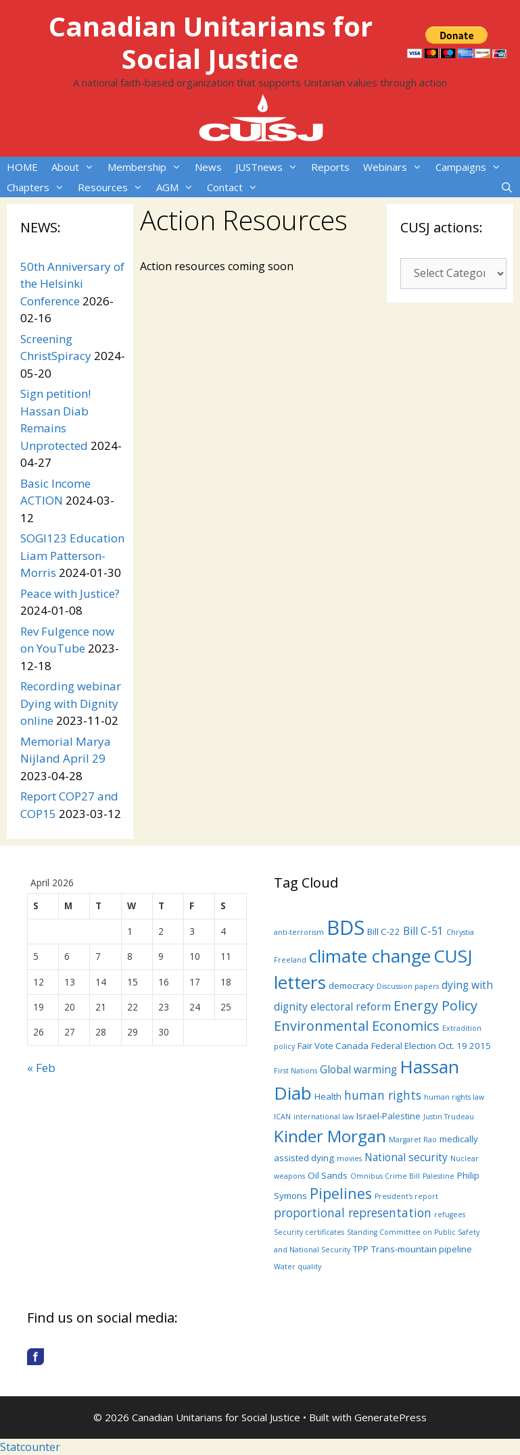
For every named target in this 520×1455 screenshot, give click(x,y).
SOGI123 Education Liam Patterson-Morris (72, 555)
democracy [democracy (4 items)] (351, 985)
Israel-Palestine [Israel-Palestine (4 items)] (388, 1116)
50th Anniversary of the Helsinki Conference (72, 284)
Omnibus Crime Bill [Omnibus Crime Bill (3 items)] (385, 1176)
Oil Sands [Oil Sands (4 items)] (328, 1175)
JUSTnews (269, 167)
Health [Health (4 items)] (327, 1096)
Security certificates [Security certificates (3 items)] (309, 1232)
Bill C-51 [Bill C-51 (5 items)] (423, 930)
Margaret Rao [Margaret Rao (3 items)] (413, 1139)
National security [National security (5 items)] (406, 1157)
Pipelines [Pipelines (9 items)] (341, 1193)
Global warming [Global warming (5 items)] (358, 1069)
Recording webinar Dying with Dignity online (70, 703)
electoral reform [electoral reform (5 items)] (350, 1006)
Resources (113, 187)
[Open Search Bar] (507, 187)
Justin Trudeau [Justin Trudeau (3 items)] (448, 1116)
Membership (148, 167)
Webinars (396, 167)
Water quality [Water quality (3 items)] (297, 1266)
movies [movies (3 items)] (349, 1158)
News (208, 167)
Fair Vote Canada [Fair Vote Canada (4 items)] (333, 1046)
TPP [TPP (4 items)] (361, 1249)
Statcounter (30, 1446)
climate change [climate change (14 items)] (370, 956)
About (76, 167)
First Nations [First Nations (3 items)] (295, 1070)
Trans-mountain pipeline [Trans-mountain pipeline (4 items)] (421, 1249)
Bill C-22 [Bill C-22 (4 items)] (383, 931)
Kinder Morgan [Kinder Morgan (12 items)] (330, 1136)
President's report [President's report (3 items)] (406, 1196)
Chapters (39, 187)
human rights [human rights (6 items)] (382, 1095)
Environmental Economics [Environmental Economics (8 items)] (357, 1026)
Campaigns (471, 167)
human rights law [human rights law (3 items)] (454, 1097)
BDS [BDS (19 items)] (345, 927)
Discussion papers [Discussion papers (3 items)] (408, 986)
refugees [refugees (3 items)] (449, 1214)
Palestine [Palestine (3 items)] (438, 1176)
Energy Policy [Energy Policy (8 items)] (435, 1005)
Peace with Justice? (70, 593)
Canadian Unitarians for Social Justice (211, 42)
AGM (178, 187)
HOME (22, 167)
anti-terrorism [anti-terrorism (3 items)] (299, 932)
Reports (330, 167)
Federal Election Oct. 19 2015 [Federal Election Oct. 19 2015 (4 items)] (431, 1046)
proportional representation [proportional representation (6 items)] (352, 1212)
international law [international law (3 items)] (323, 1116)
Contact (235, 187)
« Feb (41, 1067)
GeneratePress (390, 1417)
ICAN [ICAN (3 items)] (282, 1116)
